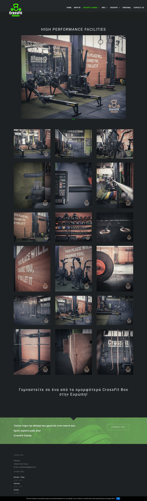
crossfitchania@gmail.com (27, 467)
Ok (118, 498)
